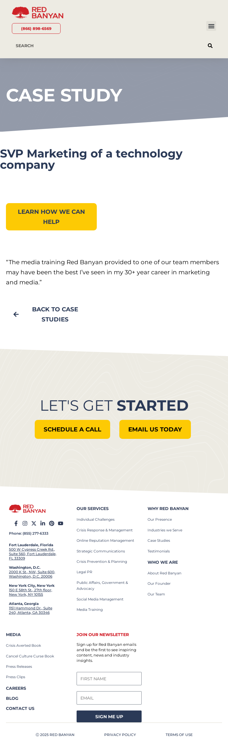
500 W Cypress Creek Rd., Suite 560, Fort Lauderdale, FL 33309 (32, 553)
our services (93, 508)
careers (16, 688)
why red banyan (168, 508)
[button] (211, 26)
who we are (163, 562)
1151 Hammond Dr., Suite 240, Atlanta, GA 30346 (30, 610)
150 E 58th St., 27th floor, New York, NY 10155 (30, 592)
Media (13, 634)
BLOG (12, 698)
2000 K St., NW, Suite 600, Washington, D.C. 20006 (32, 574)
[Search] (210, 46)
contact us (20, 708)
